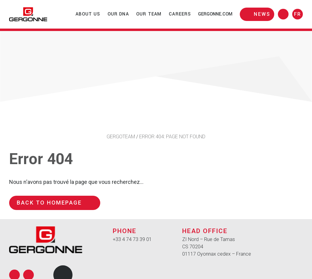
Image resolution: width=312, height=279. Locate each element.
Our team (148, 14)
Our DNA (118, 14)
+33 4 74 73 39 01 (132, 239)
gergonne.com (215, 14)
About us (88, 14)
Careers (180, 14)
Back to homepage (55, 202)
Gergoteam (121, 137)
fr (297, 14)
